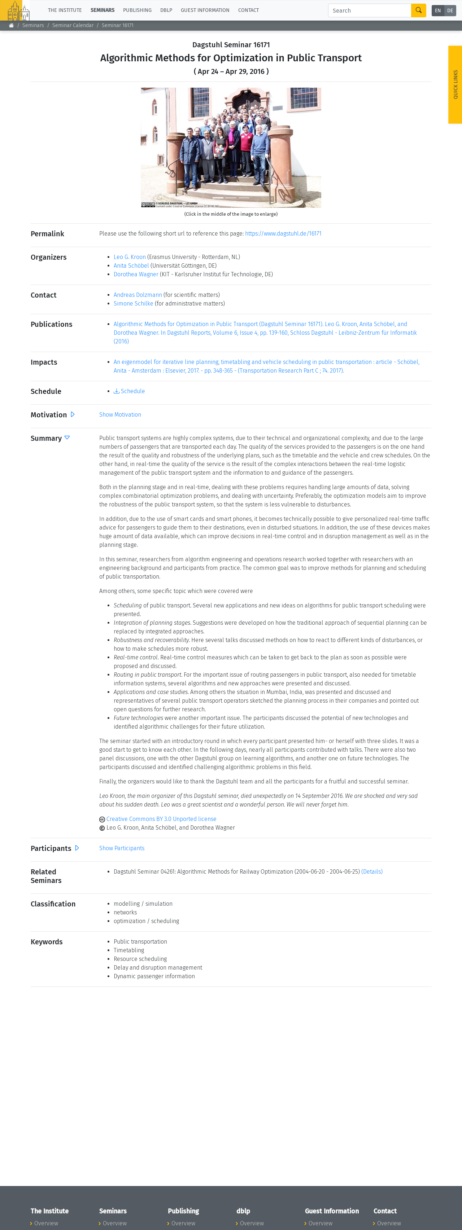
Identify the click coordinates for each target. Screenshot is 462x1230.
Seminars (33, 25)
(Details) (372, 871)
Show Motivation (120, 414)
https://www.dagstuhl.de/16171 (283, 233)
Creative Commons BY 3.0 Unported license (158, 819)
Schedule (129, 391)
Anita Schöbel (131, 265)
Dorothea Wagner (136, 274)
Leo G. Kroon (130, 257)
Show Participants (121, 848)
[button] (154, 148)
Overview (46, 1223)
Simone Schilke (133, 303)
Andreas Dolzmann (138, 294)
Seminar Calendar (72, 25)
